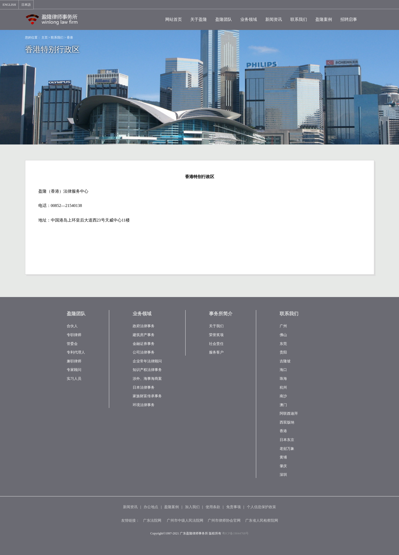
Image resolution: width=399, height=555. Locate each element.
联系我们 (57, 37)
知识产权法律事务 (147, 370)
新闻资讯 (130, 507)
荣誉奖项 (216, 335)
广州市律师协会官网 (224, 520)
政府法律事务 (144, 326)
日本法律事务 (144, 387)
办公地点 (151, 507)
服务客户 (216, 352)
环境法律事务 (144, 405)
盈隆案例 (171, 507)
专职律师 (74, 335)
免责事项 (233, 507)
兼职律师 (74, 361)
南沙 (283, 396)
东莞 (283, 344)
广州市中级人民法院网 (185, 520)
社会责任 (216, 344)
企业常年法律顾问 (147, 361)
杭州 (283, 387)
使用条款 (213, 507)
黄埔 (283, 457)
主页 (44, 37)
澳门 (283, 405)
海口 (283, 370)
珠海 (283, 379)
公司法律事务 (144, 352)
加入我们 (192, 507)
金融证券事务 (144, 344)
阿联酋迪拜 (289, 413)
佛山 (283, 335)
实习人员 (74, 379)
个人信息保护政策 (261, 507)
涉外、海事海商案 (147, 379)
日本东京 (287, 440)
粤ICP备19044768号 (235, 533)
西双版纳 (287, 422)
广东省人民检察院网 (261, 520)
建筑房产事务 (144, 335)
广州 (283, 326)
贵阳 (283, 352)
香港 (70, 37)
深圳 (283, 475)
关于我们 (216, 326)
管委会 (72, 344)
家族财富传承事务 (147, 396)
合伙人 (72, 326)
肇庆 (283, 466)
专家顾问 (74, 370)
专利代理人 (76, 352)
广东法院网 (152, 520)
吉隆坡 (285, 361)
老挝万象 (287, 449)
